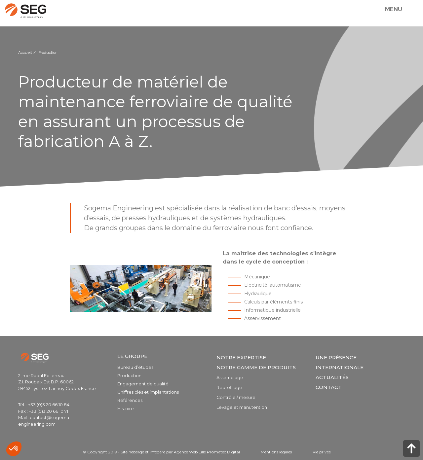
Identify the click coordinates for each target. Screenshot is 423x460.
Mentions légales (276, 451)
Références (129, 400)
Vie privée (322, 451)
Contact (329, 387)
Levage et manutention (241, 407)
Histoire (125, 408)
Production (129, 375)
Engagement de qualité (143, 383)
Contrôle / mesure (235, 397)
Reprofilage (229, 387)
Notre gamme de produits (256, 367)
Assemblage (229, 377)
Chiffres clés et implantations (148, 392)
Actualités (332, 377)
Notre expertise (241, 357)
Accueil (25, 52)
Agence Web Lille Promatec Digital (207, 451)
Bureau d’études (135, 367)
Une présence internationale (340, 362)
